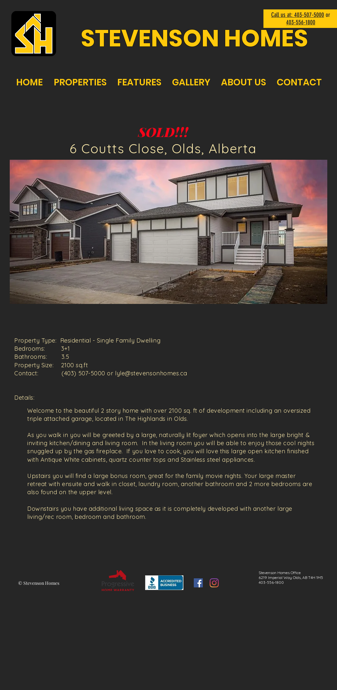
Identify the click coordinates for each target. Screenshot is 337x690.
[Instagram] (214, 582)
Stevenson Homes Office (280, 572)
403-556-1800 (300, 22)
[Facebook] (198, 582)
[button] (168, 232)
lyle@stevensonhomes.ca (151, 373)
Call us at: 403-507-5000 (297, 15)
